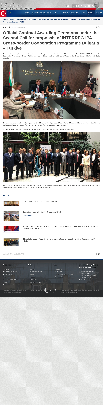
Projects (32, 277)
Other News (7, 196)
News (11, 19)
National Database (35, 282)
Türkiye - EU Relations (11, 279)
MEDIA (5, 19)
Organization (8, 274)
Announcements (9, 285)
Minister (6, 269)
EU (5, 277)
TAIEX (31, 285)
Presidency (58, 269)
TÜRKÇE (67, 6)
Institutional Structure (11, 272)
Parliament (58, 272)
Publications (33, 279)
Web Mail (32, 269)
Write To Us (84, 280)
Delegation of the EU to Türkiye (64, 274)
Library (32, 274)
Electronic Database (36, 272)
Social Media (59, 277)
